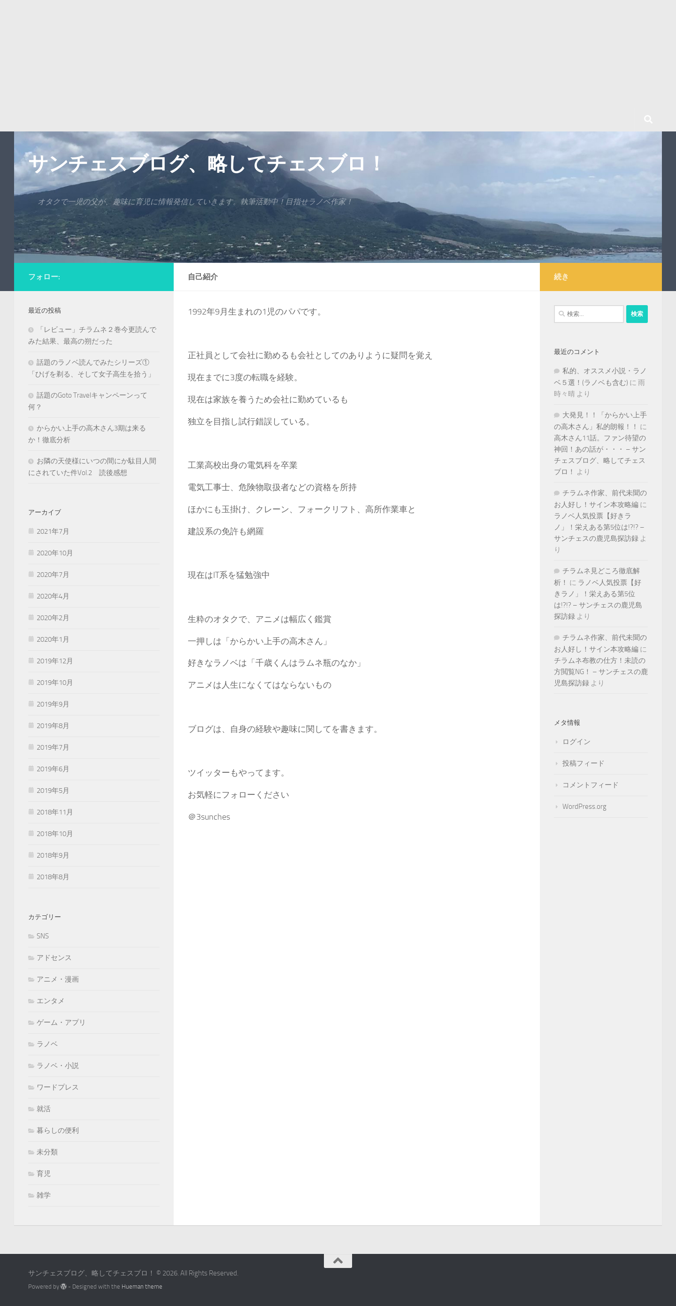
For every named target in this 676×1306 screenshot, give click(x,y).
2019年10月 (55, 682)
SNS (43, 936)
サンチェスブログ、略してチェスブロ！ (207, 164)
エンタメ (51, 1001)
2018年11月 (55, 812)
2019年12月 (55, 661)
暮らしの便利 (58, 1130)
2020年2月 (53, 618)
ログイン (576, 742)
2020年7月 (53, 574)
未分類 (47, 1152)
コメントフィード (590, 785)
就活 (44, 1109)
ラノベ (47, 1044)
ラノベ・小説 (58, 1065)
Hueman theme (142, 1286)
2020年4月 (53, 596)
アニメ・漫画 (58, 979)
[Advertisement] (281, 65)
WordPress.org (584, 806)
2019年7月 (53, 747)
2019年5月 (53, 790)
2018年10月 (55, 834)
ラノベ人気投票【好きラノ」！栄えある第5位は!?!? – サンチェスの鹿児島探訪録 (599, 527)
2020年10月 (55, 553)
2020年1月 (53, 639)
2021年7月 (53, 531)
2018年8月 (53, 877)
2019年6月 (53, 769)
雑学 (44, 1195)
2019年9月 (53, 704)
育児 (44, 1173)
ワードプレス (58, 1087)
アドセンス (54, 957)
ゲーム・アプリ (61, 1022)
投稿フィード (583, 763)
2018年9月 (53, 855)
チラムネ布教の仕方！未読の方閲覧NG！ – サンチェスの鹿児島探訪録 (601, 671)
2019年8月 (53, 726)
